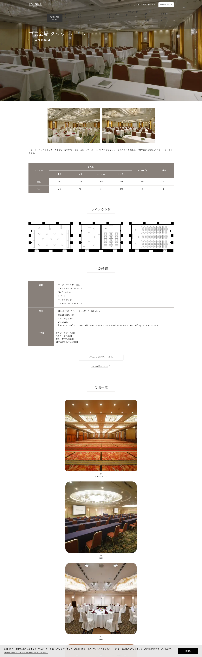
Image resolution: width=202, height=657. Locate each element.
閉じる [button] (188, 651)
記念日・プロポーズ (95, 12)
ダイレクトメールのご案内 (77, 624)
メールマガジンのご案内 (102, 624)
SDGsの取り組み (123, 624)
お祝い (79, 12)
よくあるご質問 (90, 557)
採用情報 (100, 636)
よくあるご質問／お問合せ (144, 5)
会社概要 (83, 636)
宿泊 (57, 12)
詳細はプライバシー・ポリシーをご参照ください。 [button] (26, 653)
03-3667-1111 (117, 546)
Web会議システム (101, 366)
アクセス (127, 5)
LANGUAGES (165, 5)
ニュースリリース (142, 624)
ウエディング (113, 12)
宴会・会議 (128, 12)
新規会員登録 (164, 12)
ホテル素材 (113, 557)
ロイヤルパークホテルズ (164, 624)
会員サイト (34, 615)
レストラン (68, 12)
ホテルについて (143, 12)
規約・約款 (118, 636)
